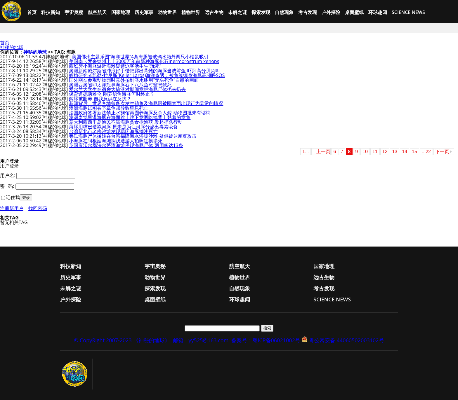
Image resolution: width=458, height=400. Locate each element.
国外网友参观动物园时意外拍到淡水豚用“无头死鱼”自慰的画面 (133, 80)
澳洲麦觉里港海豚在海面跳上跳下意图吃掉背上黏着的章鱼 (129, 117)
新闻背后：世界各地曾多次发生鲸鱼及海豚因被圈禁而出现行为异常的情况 (146, 103)
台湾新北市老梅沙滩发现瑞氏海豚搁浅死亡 (113, 131)
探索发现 (260, 12)
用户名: (7, 175)
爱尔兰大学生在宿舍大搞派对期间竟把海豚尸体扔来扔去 (127, 89)
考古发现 (307, 12)
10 (365, 151)
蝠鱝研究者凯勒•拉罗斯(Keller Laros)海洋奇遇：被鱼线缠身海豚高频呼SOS (147, 75)
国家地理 (120, 12)
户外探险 (331, 12)
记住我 (13, 197)
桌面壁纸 (354, 12)
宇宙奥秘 (74, 12)
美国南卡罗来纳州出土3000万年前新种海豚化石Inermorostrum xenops (144, 61)
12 (385, 151)
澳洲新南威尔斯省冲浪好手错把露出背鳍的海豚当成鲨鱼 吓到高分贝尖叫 (144, 70)
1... (305, 151)
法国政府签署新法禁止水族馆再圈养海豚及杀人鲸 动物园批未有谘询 (139, 112)
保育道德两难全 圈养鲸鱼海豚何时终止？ (111, 94)
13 (394, 151)
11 (375, 151)
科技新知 (50, 12)
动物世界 (167, 12)
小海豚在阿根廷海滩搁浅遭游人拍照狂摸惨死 (115, 140)
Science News (408, 12)
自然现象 (284, 12)
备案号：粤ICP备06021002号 (265, 340)
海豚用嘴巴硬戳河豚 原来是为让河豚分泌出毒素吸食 (123, 126)
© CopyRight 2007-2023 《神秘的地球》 (122, 340)
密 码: (7, 186)
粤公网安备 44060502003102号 (346, 340)
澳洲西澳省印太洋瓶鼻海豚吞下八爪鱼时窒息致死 (120, 84)
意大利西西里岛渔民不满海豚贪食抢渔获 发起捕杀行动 (125, 122)
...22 (426, 151)
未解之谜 (237, 12)
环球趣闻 (377, 12)
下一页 (442, 151)
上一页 (323, 151)
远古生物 (214, 12)
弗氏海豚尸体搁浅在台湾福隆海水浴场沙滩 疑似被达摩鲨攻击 (132, 136)
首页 (32, 12)
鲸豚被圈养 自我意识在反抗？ (100, 98)
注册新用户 (11, 208)
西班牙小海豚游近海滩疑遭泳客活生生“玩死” (115, 66)
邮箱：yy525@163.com (201, 340)
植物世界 (190, 12)
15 (414, 151)
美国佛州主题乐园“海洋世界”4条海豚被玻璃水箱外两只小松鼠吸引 (140, 56)
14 (404, 151)
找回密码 (37, 208)
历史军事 (144, 12)
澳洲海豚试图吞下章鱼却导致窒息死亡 (108, 108)
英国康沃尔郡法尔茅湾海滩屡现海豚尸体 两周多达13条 (126, 145)
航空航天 (97, 12)
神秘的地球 (11, 47)
